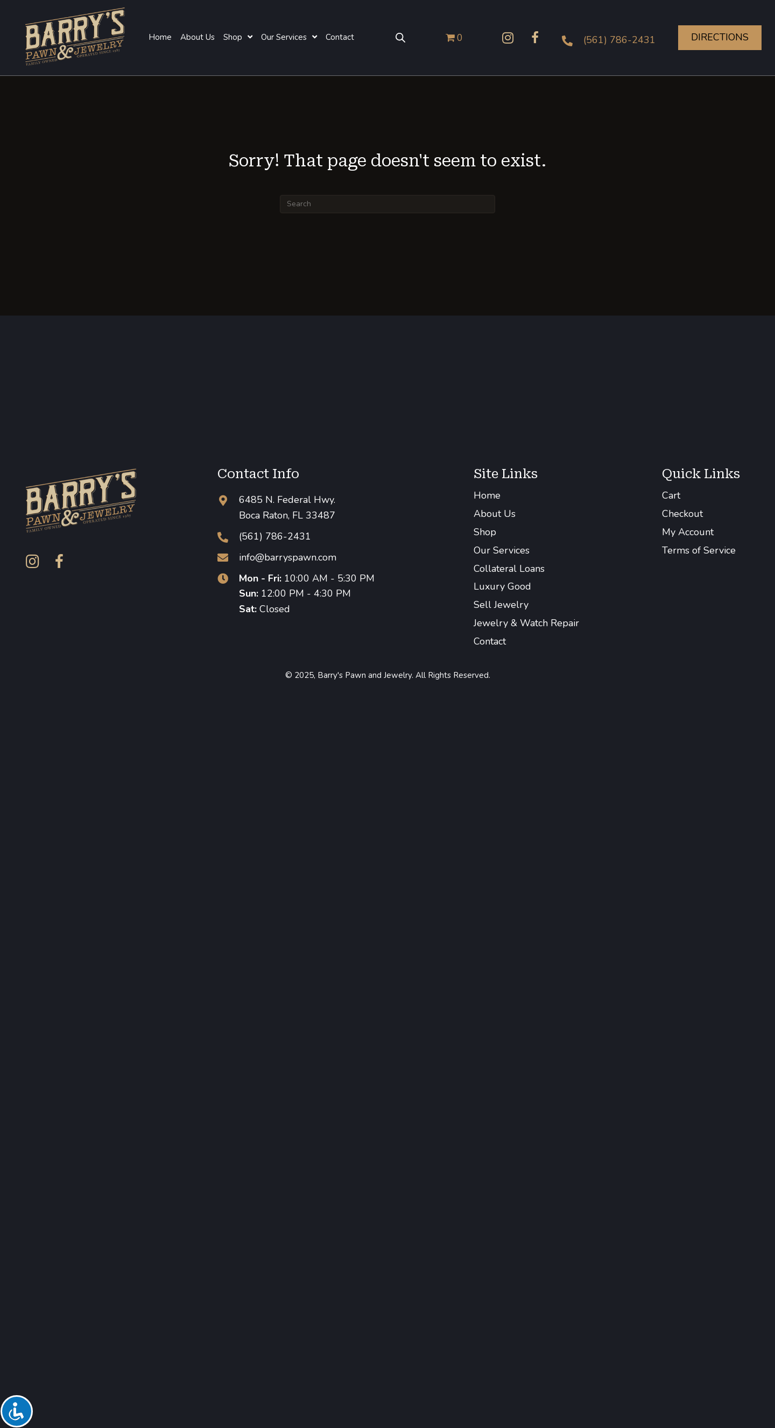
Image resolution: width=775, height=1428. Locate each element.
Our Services (502, 550)
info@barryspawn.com (287, 557)
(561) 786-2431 (619, 39)
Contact (490, 641)
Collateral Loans (509, 568)
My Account (688, 532)
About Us (495, 513)
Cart (671, 495)
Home (487, 495)
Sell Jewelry (501, 604)
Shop (485, 532)
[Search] (387, 204)
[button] (508, 37)
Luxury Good (502, 586)
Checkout (682, 513)
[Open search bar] (400, 38)
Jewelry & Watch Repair (526, 623)
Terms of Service (699, 550)
